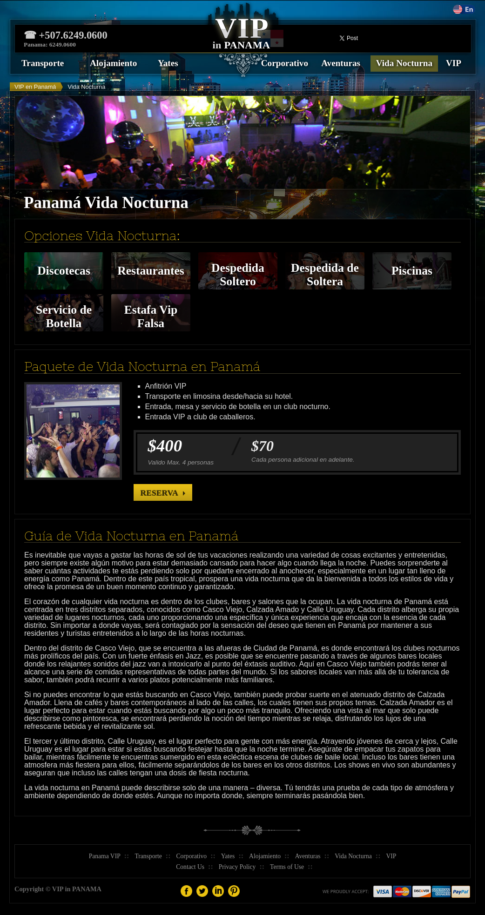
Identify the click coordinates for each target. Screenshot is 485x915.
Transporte (42, 63)
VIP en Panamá (35, 86)
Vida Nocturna (404, 63)
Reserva (159, 493)
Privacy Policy (237, 866)
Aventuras (340, 63)
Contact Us (190, 866)
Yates (168, 63)
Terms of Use (287, 866)
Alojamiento (113, 63)
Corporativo (284, 63)
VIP (453, 63)
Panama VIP (105, 856)
